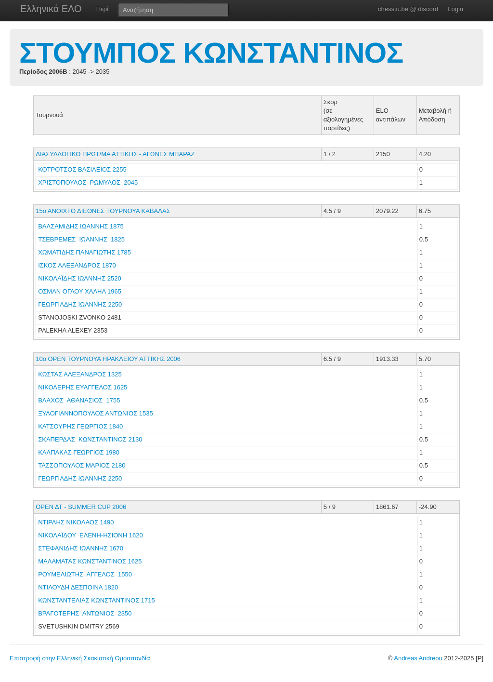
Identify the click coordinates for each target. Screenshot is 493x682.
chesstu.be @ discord (408, 9)
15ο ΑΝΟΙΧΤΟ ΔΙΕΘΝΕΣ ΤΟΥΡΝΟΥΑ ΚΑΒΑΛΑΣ (103, 210)
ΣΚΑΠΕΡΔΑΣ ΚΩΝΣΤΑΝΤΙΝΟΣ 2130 (90, 439)
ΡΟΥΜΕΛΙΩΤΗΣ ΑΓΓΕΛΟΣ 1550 (85, 574)
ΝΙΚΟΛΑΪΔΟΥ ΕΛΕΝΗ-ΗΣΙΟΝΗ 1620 (90, 535)
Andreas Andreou (418, 658)
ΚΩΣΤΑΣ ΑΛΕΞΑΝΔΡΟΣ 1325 (80, 374)
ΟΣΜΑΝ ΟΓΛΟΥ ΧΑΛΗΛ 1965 (79, 291)
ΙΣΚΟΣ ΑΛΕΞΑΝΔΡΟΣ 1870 (77, 265)
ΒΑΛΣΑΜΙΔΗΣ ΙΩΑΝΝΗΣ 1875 (81, 226)
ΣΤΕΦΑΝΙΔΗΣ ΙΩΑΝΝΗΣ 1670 (80, 548)
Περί (102, 9)
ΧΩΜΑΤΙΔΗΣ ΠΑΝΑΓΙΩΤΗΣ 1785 (84, 252)
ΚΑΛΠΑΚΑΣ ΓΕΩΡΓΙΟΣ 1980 (78, 452)
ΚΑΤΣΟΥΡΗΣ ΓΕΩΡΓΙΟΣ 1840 (80, 426)
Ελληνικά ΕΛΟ (51, 8)
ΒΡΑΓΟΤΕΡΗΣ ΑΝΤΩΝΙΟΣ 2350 (84, 613)
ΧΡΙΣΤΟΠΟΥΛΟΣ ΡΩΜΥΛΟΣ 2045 (88, 182)
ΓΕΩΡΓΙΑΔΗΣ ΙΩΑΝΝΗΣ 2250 (80, 304)
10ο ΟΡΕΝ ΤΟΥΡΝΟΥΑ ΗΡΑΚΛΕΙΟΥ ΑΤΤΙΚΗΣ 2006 (108, 358)
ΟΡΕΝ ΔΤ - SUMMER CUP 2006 (81, 506)
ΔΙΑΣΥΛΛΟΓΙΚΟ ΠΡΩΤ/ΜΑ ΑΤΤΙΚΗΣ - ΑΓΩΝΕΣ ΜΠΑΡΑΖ (115, 154)
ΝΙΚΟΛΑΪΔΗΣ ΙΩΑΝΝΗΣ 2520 (79, 278)
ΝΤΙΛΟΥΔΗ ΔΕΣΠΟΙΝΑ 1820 (78, 587)
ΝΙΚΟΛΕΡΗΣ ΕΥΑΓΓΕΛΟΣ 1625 (82, 387)
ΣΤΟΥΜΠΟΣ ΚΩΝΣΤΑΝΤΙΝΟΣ (211, 53)
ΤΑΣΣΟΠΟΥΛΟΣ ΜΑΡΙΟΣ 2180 (81, 465)
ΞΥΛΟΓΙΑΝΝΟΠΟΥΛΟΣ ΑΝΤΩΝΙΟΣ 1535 (95, 413)
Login (455, 9)
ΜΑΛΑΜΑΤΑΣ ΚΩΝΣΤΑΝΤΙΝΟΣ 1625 (90, 561)
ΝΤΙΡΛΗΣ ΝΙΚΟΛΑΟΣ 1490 (76, 522)
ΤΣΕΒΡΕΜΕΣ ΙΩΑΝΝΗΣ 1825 (81, 239)
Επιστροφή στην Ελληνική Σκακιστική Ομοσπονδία (80, 658)
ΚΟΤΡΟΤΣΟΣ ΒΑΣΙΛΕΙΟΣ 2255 (82, 169)
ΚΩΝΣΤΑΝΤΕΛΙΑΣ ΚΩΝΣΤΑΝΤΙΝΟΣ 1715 (96, 600)
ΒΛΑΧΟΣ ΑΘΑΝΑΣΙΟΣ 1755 (79, 400)
